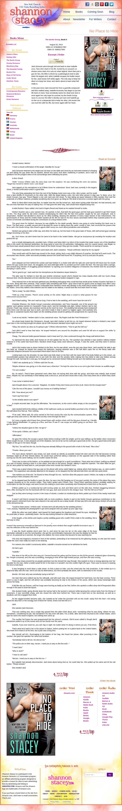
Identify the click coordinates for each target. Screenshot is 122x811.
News (52, 794)
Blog (111, 11)
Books (79, 11)
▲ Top (77, 799)
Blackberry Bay (12, 66)
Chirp (104, 714)
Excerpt (52, 54)
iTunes (105, 720)
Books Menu (17, 38)
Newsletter (79, 19)
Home (66, 11)
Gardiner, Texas (12, 81)
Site (65, 796)
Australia (12, 125)
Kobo (104, 722)
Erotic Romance (13, 99)
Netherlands (13, 128)
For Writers (95, 19)
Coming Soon (95, 11)
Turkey (11, 132)
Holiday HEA (11, 57)
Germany (12, 115)
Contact (111, 19)
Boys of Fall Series (14, 75)
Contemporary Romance (16, 91)
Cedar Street (11, 78)
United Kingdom (14, 138)
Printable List (11, 44)
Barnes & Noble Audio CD (107, 703)
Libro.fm (105, 725)
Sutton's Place (12, 54)
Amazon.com (69, 693)
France (11, 119)
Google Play (107, 717)
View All (10, 112)
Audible (105, 698)
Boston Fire (11, 72)
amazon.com (8, 786)
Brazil (10, 135)
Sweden (11, 122)
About (66, 19)
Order (61, 54)
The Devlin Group (13, 60)
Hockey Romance (13, 63)
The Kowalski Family (14, 69)
